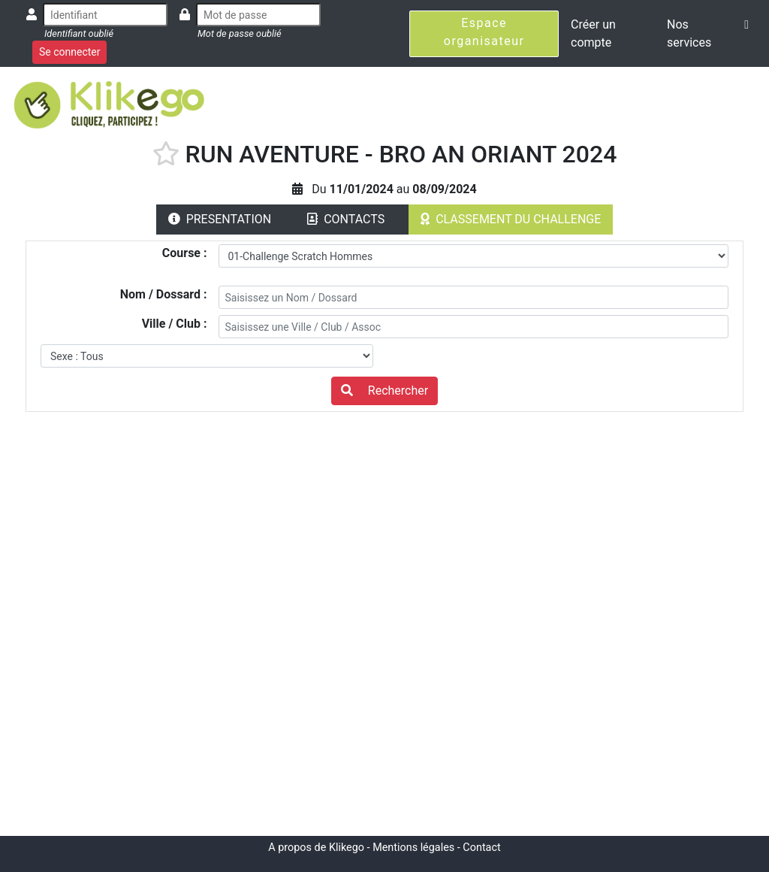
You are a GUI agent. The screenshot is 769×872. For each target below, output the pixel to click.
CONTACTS (345, 219)
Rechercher (384, 390)
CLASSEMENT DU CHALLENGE (511, 219)
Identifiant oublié (78, 33)
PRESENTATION (220, 219)
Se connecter (69, 52)
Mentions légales (413, 847)
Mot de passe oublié (240, 33)
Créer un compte (593, 33)
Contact (481, 847)
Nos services (689, 33)
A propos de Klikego (316, 847)
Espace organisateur (484, 32)
